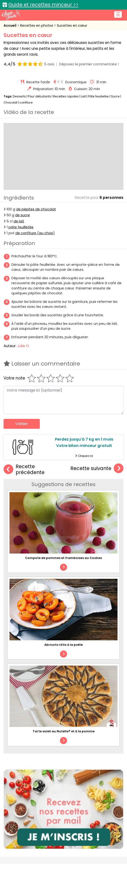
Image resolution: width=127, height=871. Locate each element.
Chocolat (10, 102)
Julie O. (23, 345)
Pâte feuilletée (98, 96)
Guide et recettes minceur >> (43, 4)
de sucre (22, 215)
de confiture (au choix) (35, 233)
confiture (26, 102)
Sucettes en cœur (72, 25)
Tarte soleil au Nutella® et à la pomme (64, 731)
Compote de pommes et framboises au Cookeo (63, 558)
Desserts (19, 96)
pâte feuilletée (21, 227)
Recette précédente (24, 469)
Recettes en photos (37, 25)
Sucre (115, 96)
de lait (19, 221)
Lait (83, 96)
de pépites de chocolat (36, 209)
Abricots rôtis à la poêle (63, 645)
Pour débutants (39, 96)
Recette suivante (96, 468)
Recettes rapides (66, 96)
